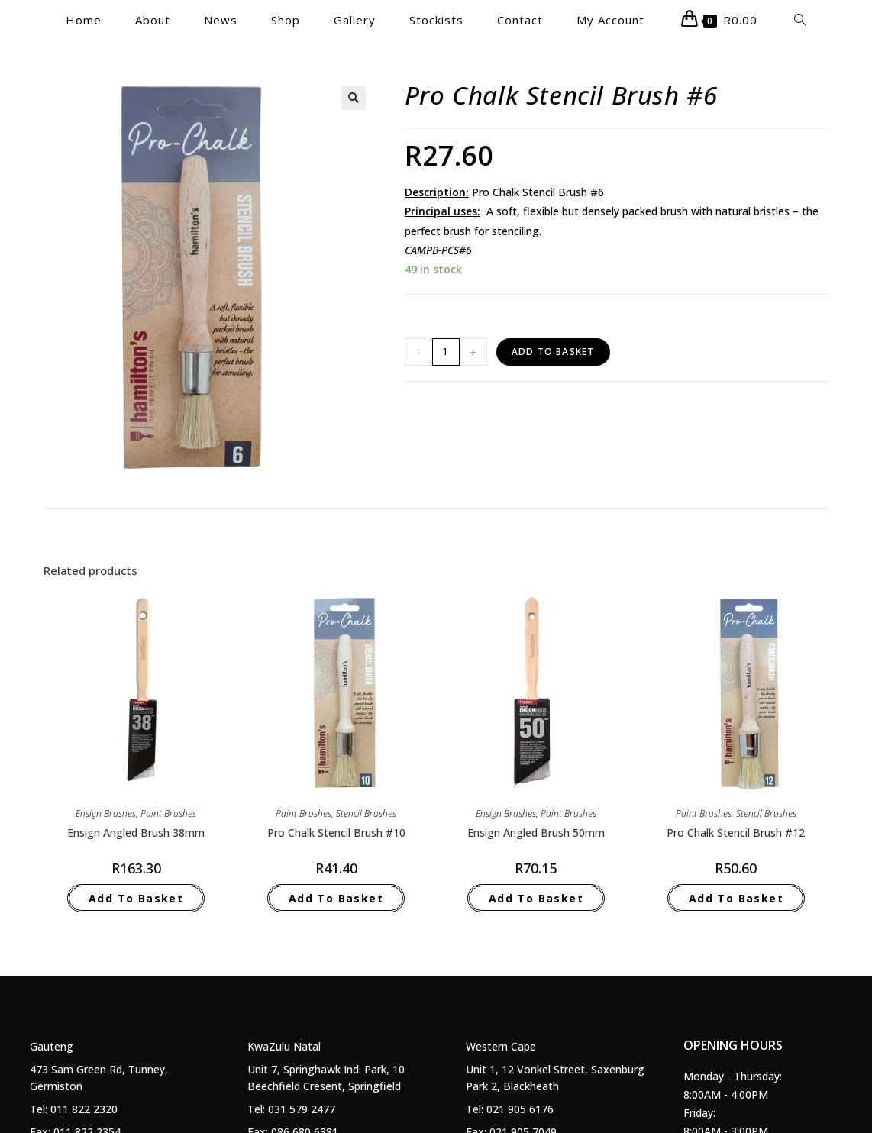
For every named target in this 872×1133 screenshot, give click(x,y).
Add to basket (553, 351)
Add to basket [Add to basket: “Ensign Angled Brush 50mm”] (536, 898)
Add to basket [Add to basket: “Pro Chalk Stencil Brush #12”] (736, 898)
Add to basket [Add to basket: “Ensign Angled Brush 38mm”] (136, 898)
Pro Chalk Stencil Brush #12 (736, 832)
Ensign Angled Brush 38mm (136, 832)
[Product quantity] (446, 352)
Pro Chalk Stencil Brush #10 (336, 832)
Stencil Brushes (366, 813)
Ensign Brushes (106, 813)
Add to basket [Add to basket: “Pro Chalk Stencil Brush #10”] (336, 898)
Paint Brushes (168, 813)
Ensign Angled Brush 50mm (536, 832)
